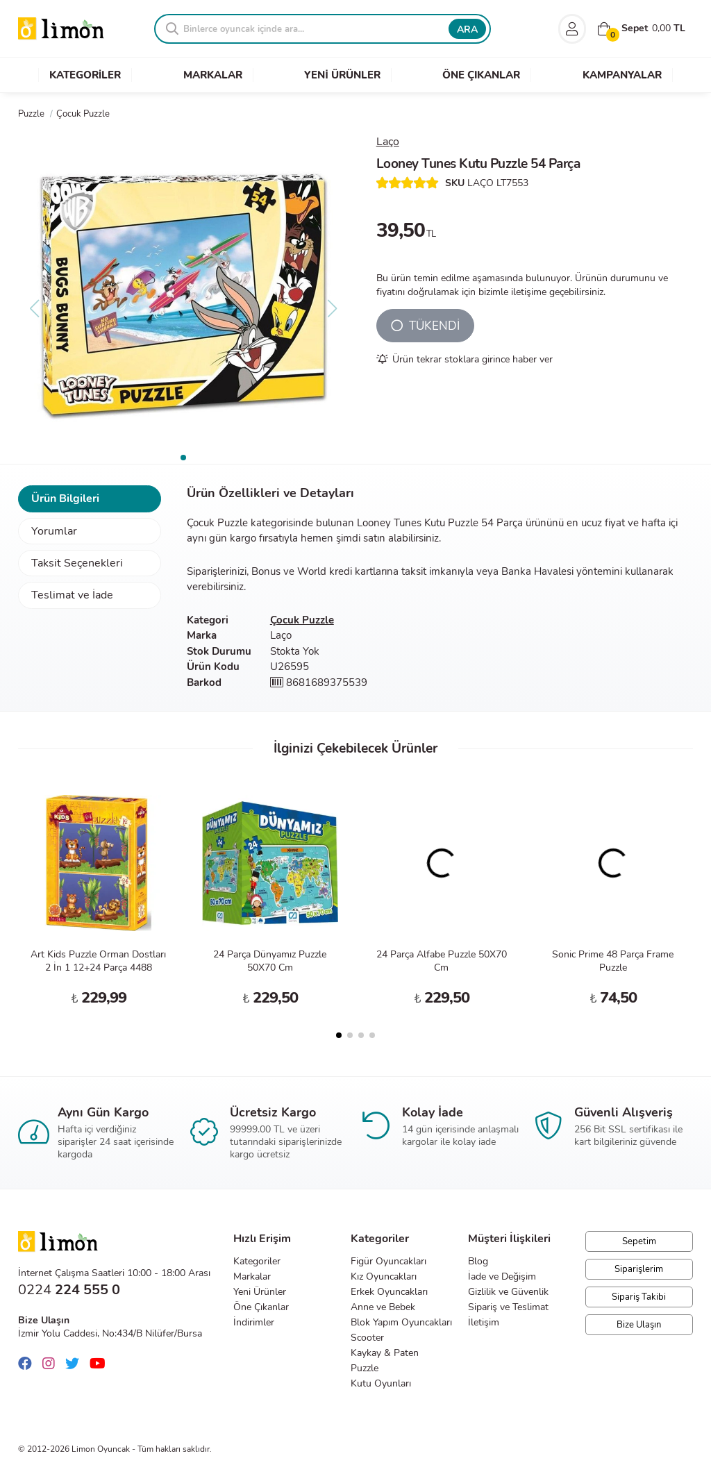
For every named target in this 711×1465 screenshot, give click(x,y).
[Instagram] (52, 1364)
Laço (387, 141)
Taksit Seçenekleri (77, 563)
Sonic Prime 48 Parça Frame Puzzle (613, 961)
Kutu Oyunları (381, 1383)
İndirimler (253, 1322)
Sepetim (639, 1241)
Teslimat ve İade (72, 595)
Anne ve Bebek (383, 1307)
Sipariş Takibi (639, 1297)
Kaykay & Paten (385, 1352)
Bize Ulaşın (639, 1324)
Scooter (367, 1337)
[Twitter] (75, 1364)
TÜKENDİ (425, 326)
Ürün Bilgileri (65, 498)
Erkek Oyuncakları (389, 1291)
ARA (467, 29)
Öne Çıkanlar (261, 1307)
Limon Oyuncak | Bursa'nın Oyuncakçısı (61, 28)
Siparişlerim (638, 1269)
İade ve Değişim (502, 1276)
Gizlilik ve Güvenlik (508, 1291)
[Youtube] (101, 1364)
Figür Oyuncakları (388, 1261)
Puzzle (364, 1368)
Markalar (252, 1276)
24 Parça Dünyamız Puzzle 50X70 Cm (269, 961)
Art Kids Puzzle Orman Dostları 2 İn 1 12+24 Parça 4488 (98, 961)
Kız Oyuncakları (384, 1276)
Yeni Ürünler (259, 1291)
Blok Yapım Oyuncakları (401, 1322)
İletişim (483, 1322)
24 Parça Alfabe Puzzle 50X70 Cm (441, 961)
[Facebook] (28, 1364)
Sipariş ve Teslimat (508, 1307)
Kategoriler (257, 1261)
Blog (478, 1261)
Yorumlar (54, 531)
